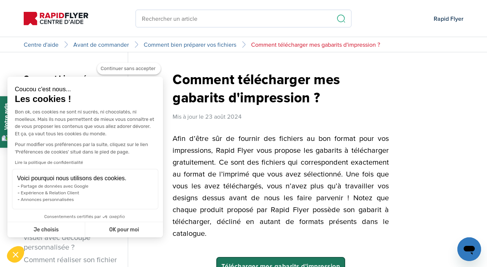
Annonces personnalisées (47, 199)
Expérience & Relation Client (50, 192)
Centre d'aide (41, 44)
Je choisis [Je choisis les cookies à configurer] (46, 230)
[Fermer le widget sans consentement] (129, 73)
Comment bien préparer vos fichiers (190, 44)
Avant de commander (101, 44)
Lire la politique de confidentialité (49, 162)
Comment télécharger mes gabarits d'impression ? (315, 44)
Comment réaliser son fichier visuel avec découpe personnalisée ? (70, 237)
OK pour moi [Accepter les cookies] (124, 230)
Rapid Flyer (448, 18)
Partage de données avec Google (55, 186)
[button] (15, 254)
